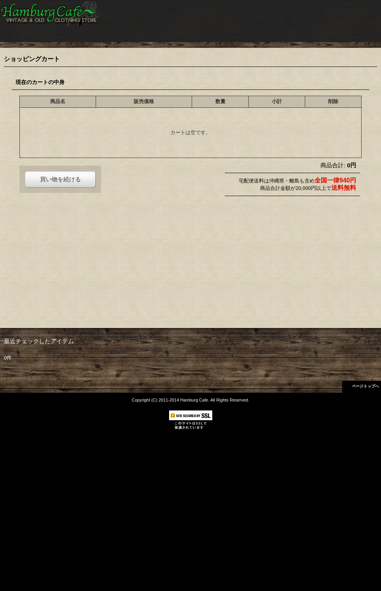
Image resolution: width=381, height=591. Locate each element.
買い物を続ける (60, 179)
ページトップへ (365, 386)
